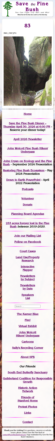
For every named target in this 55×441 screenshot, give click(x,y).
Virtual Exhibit (28, 326)
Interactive (27, 266)
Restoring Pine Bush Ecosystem (23, 170)
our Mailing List (30, 235)
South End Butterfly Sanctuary (27, 372)
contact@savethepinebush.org (14, 435)
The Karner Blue (27, 314)
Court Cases (28, 251)
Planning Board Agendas (27, 214)
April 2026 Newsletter (27, 139)
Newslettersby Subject (27, 277)
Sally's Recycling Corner (27, 347)
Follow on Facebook (27, 241)
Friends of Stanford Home (28, 399)
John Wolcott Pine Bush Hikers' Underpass (27, 150)
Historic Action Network (27, 389)
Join (17, 235)
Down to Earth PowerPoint (23, 180)
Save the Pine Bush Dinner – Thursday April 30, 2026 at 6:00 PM (26, 125)
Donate (27, 204)
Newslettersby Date (27, 287)
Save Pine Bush (32, 6)
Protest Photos (27, 406)
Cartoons (28, 341)
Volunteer (27, 198)
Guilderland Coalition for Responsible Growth (27, 380)
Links (27, 412)
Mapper (28, 270)
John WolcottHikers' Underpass (27, 334)
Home (28, 114)
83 (28, 25)
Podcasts (27, 189)
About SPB (28, 357)
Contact (27, 422)
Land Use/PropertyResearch (27, 259)
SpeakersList (27, 296)
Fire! (27, 320)
